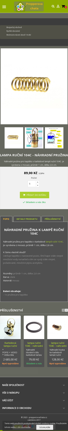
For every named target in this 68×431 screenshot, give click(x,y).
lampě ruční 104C (54, 241)
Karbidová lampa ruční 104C (10, 345)
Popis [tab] (6, 219)
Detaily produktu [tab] (27, 219)
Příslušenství (52, 219)
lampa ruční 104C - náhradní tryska (58, 345)
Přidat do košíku (34, 195)
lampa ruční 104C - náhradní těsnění (34, 345)
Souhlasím (44, 427)
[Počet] (32, 184)
